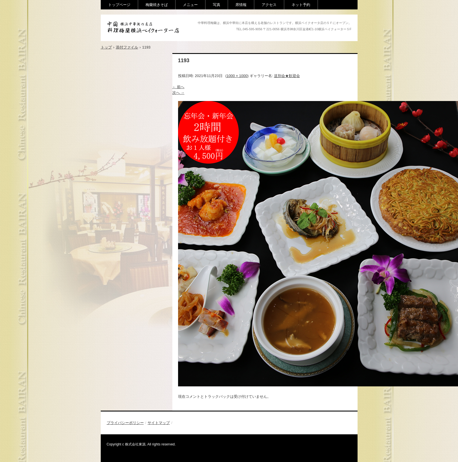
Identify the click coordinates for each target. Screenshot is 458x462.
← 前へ (178, 87)
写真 (216, 5)
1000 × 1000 (237, 76)
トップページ (119, 5)
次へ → (178, 92)
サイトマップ (159, 423)
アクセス (269, 5)
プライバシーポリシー (125, 423)
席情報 (241, 5)
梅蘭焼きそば (157, 5)
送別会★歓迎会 (287, 76)
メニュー (190, 5)
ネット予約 (301, 5)
